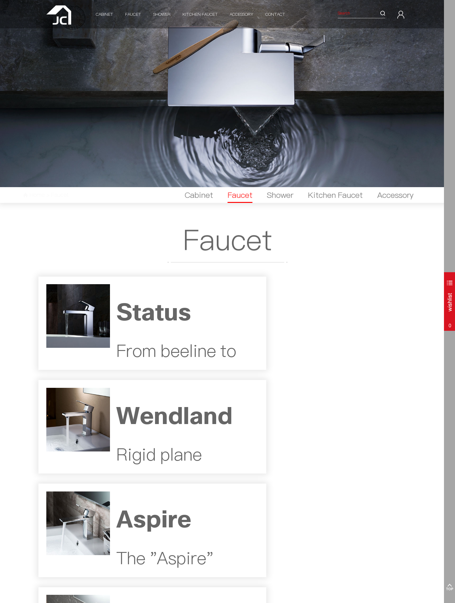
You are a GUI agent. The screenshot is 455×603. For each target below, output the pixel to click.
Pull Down (198, 504)
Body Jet (147, 545)
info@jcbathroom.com (325, 524)
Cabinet (104, 14)
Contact (275, 14)
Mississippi (98, 531)
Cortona (45, 545)
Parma (44, 559)
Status (94, 504)
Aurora (44, 566)
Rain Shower (151, 538)
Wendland (98, 511)
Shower (161, 14)
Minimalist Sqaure (257, 545)
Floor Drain (149, 559)
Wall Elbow (149, 517)
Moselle (95, 524)
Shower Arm (150, 511)
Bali (41, 538)
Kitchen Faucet (200, 14)
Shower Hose (151, 552)
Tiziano (247, 517)
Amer (246, 531)
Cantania (46, 504)
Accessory (241, 14)
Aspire (94, 517)
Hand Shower (151, 531)
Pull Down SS (201, 511)
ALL (41, 573)
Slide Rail (148, 524)
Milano (44, 517)
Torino (43, 524)
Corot (245, 511)
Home (47, 195)
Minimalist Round (256, 552)
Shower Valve (152, 504)
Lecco (43, 531)
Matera (44, 552)
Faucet (133, 14)
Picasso (247, 538)
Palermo (45, 511)
